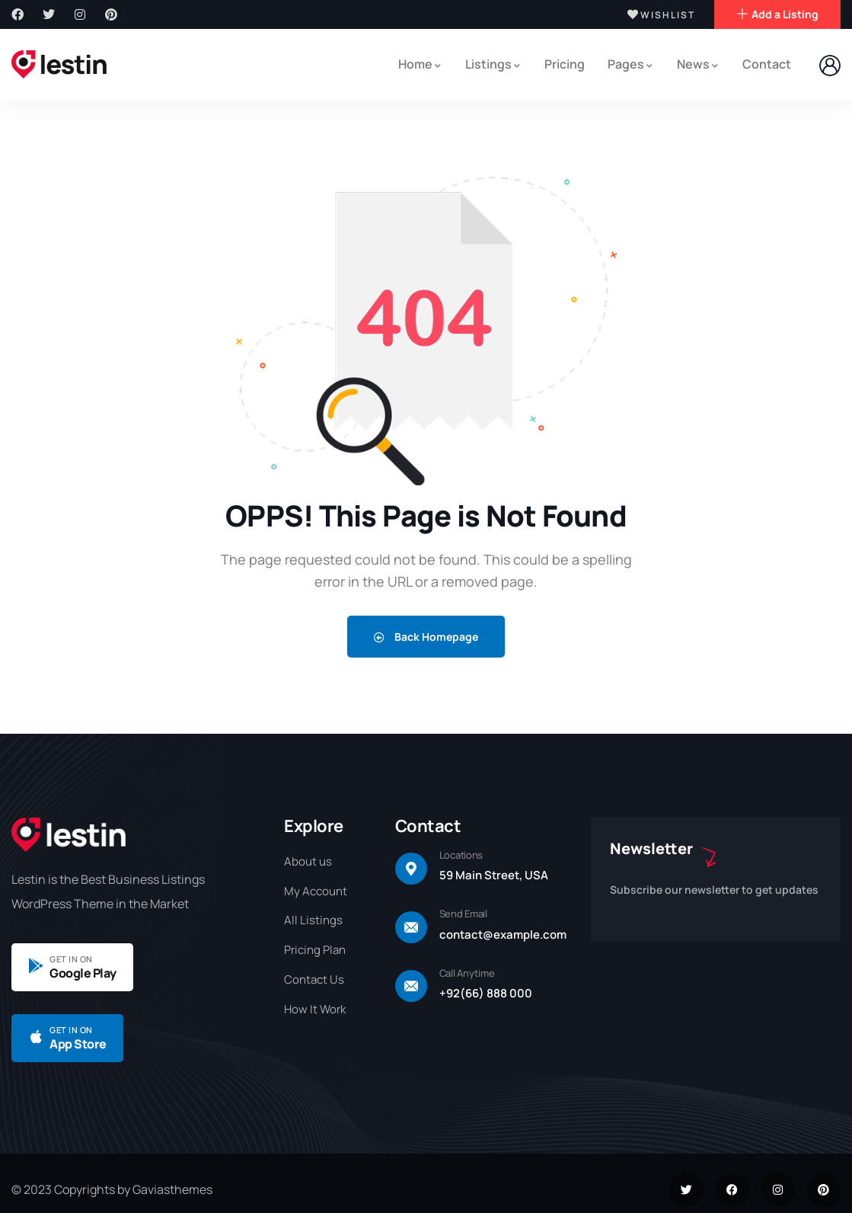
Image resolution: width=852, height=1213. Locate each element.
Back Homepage (426, 636)
